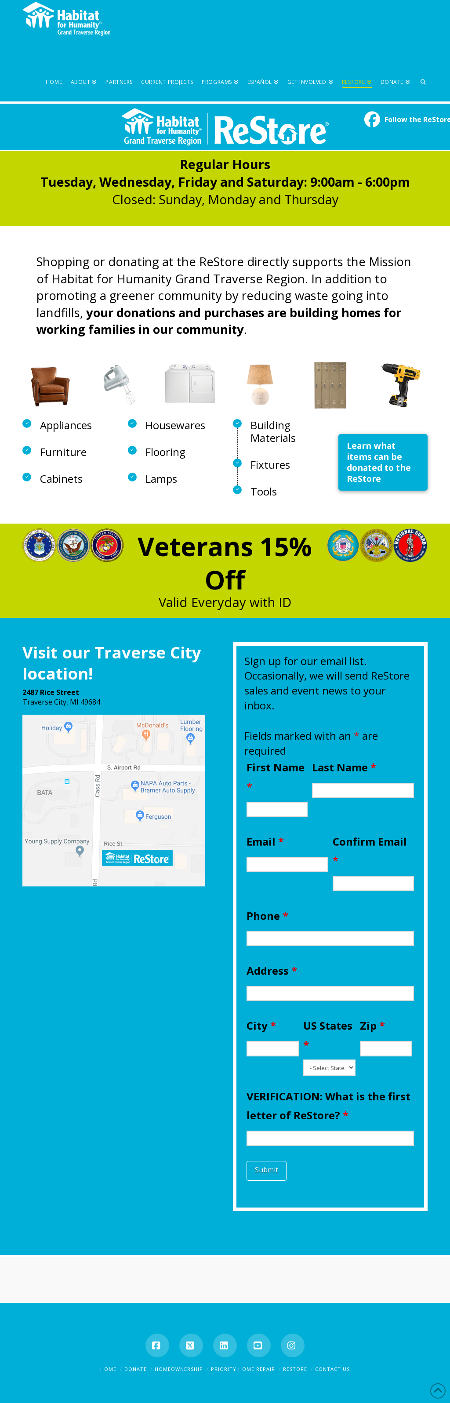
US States (327, 1035)
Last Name (344, 767)
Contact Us (332, 1369)
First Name (276, 776)
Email (265, 841)
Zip (372, 1025)
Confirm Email (370, 851)
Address (272, 970)
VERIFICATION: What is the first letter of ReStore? (328, 1105)
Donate (135, 1369)
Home (108, 1369)
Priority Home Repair (243, 1369)
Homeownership (179, 1369)
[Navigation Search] (421, 68)
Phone (267, 915)
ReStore (295, 1369)
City (261, 1025)
